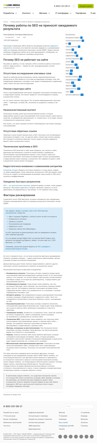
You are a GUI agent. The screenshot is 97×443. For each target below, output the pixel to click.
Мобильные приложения (12, 422)
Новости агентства (71, 88)
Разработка (8, 13)
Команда (84, 416)
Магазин (43, 13)
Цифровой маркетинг (36, 412)
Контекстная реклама (36, 422)
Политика (84, 426)
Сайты (67, 91)
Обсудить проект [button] (86, 6)
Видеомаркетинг (35, 429)
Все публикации (70, 34)
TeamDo (62, 429)
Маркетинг (69, 85)
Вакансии (84, 419)
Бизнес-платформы (10, 419)
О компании (85, 412)
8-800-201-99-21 (12, 406)
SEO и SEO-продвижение (73, 94)
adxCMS (68, 61)
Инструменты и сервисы (73, 37)
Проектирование (70, 67)
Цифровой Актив (70, 55)
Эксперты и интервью (72, 76)
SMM (67, 73)
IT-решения (63, 416)
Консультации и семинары (38, 416)
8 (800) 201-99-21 (62, 6)
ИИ (67, 43)
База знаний (63, 422)
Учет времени (70, 52)
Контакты (84, 422)
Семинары (63, 419)
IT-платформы (62, 13)
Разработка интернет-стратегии (40, 419)
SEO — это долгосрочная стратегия (16, 185)
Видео (67, 70)
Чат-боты (6, 426)
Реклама (68, 49)
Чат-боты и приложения (72, 58)
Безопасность (70, 64)
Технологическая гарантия (73, 40)
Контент (68, 82)
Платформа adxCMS (66, 426)
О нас (93, 13)
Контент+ (26, 13)
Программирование (71, 79)
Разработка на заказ (11, 412)
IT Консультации (9, 416)
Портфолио (81, 13)
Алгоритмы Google (10, 170)
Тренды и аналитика (71, 46)
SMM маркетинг (34, 426)
